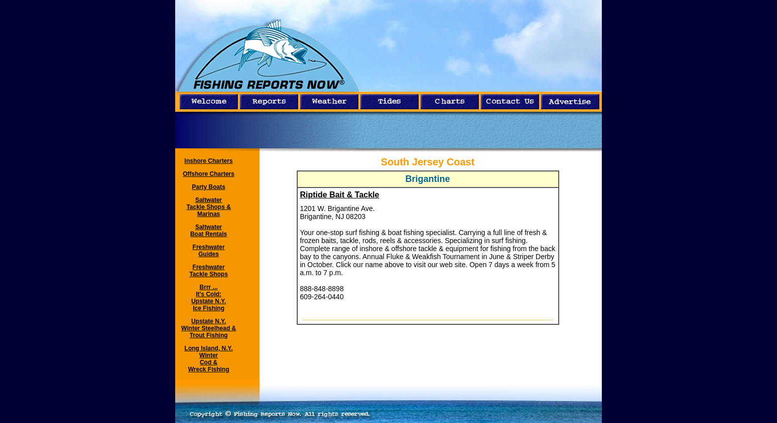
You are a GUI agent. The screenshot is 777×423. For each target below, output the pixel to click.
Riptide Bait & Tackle (339, 194)
